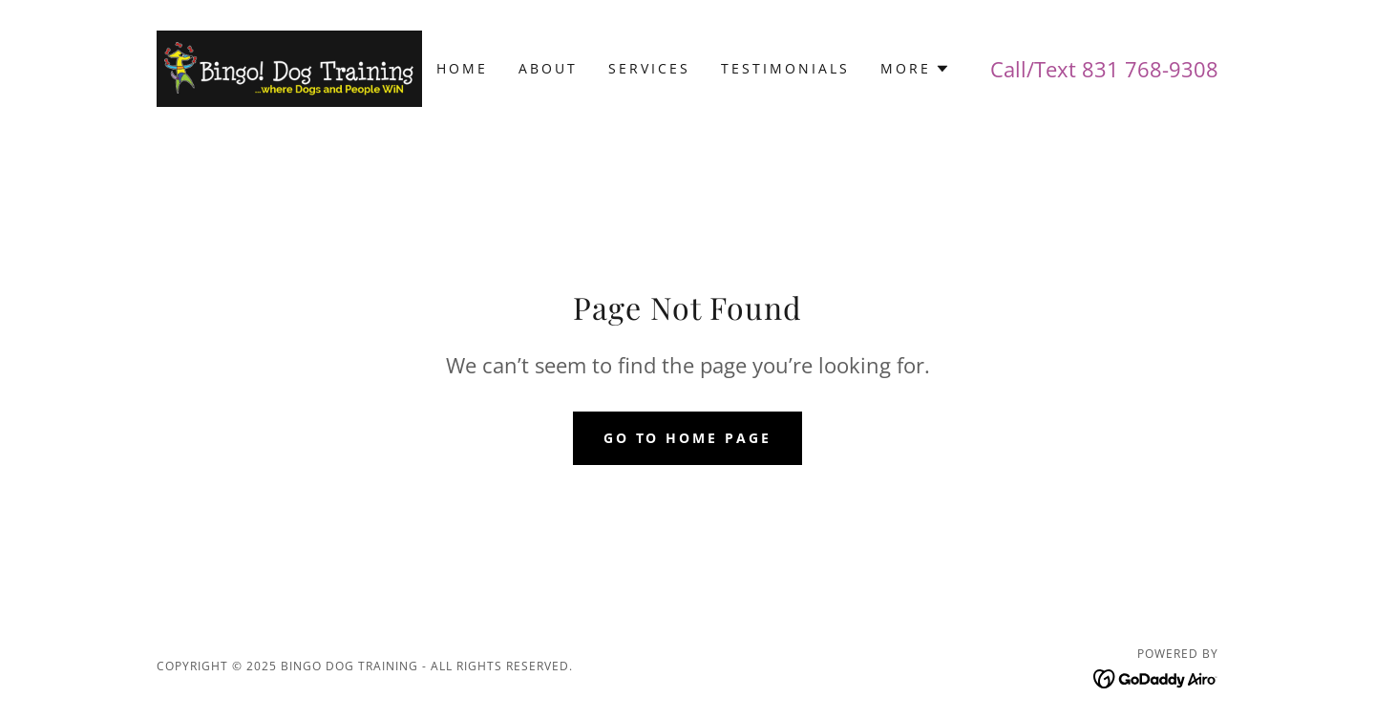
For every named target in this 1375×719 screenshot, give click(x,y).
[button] (915, 68)
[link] (289, 66)
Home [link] (462, 68)
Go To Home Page (687, 438)
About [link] (548, 68)
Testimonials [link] (785, 68)
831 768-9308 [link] (1150, 68)
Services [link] (649, 68)
